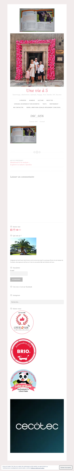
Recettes (50, 100)
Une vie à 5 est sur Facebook (22, 287)
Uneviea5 (42, 121)
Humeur (32, 100)
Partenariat (54, 104)
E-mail (12, 270)
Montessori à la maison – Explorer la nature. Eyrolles (23, 163)
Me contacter (18, 107)
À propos (23, 100)
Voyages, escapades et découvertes (26, 104)
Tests (45, 104)
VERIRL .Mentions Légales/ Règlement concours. (43, 107)
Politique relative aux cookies (37, 468)
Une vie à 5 (37, 90)
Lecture (40, 100)
